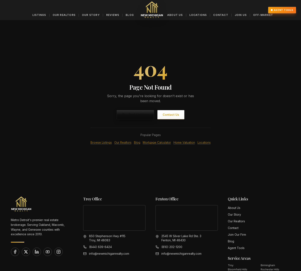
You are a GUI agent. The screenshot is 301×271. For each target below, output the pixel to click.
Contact (220, 15)
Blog (130, 15)
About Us (175, 15)
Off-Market (263, 15)
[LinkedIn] (37, 252)
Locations (198, 15)
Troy (230, 265)
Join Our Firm (237, 234)
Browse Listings (101, 142)
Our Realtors (64, 15)
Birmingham (268, 265)
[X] (26, 252)
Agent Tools (282, 10)
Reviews (112, 15)
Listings (39, 15)
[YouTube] (47, 252)
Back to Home (135, 114)
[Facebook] (15, 252)
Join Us (241, 15)
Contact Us (171, 114)
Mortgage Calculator (157, 142)
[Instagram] (58, 252)
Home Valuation (184, 142)
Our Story (91, 15)
